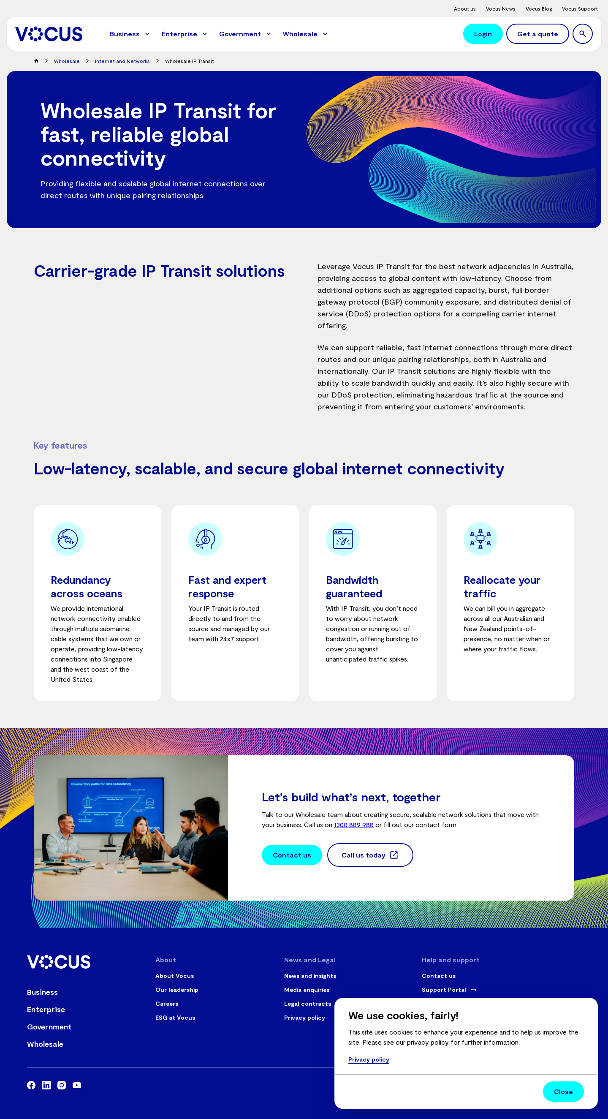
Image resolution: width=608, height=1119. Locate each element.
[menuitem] (131, 34)
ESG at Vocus (175, 1017)
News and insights (310, 975)
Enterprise (46, 1009)
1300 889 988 (354, 824)
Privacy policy (304, 1017)
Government (49, 1026)
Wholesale (67, 61)
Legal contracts (307, 1003)
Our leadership (176, 989)
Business (42, 991)
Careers (166, 1003)
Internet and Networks (122, 61)
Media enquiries (306, 989)
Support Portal (444, 989)
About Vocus (174, 975)
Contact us (439, 975)
